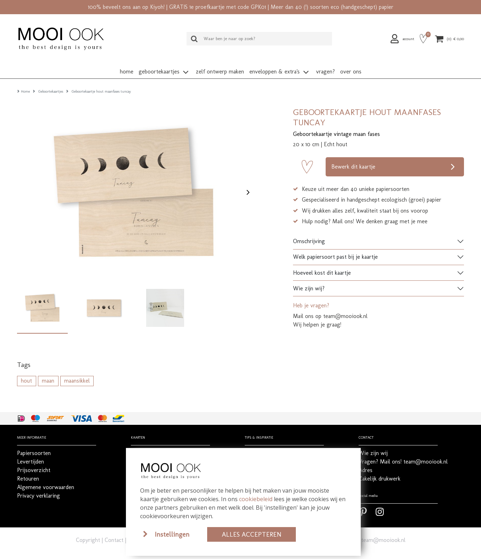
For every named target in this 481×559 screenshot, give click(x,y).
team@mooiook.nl (383, 529)
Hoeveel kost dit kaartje (322, 261)
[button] (403, 39)
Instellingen (172, 534)
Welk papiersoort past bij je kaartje (335, 245)
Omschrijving (309, 230)
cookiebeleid (255, 499)
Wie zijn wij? (309, 277)
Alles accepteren (251, 534)
